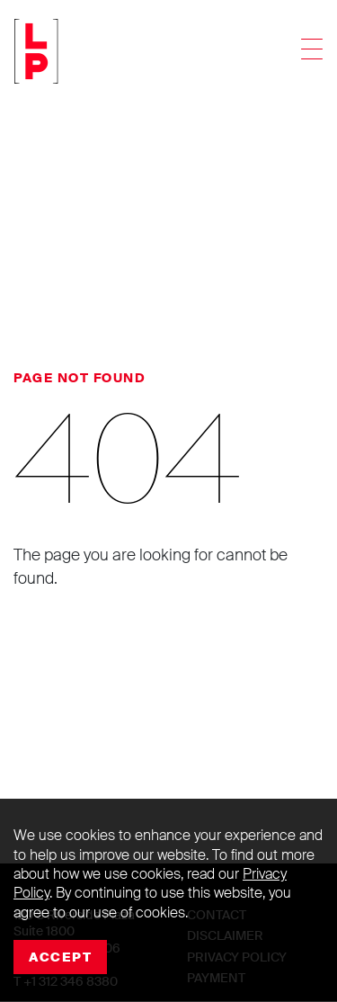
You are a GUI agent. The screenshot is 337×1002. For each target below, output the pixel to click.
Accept (60, 957)
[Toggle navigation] (312, 51)
